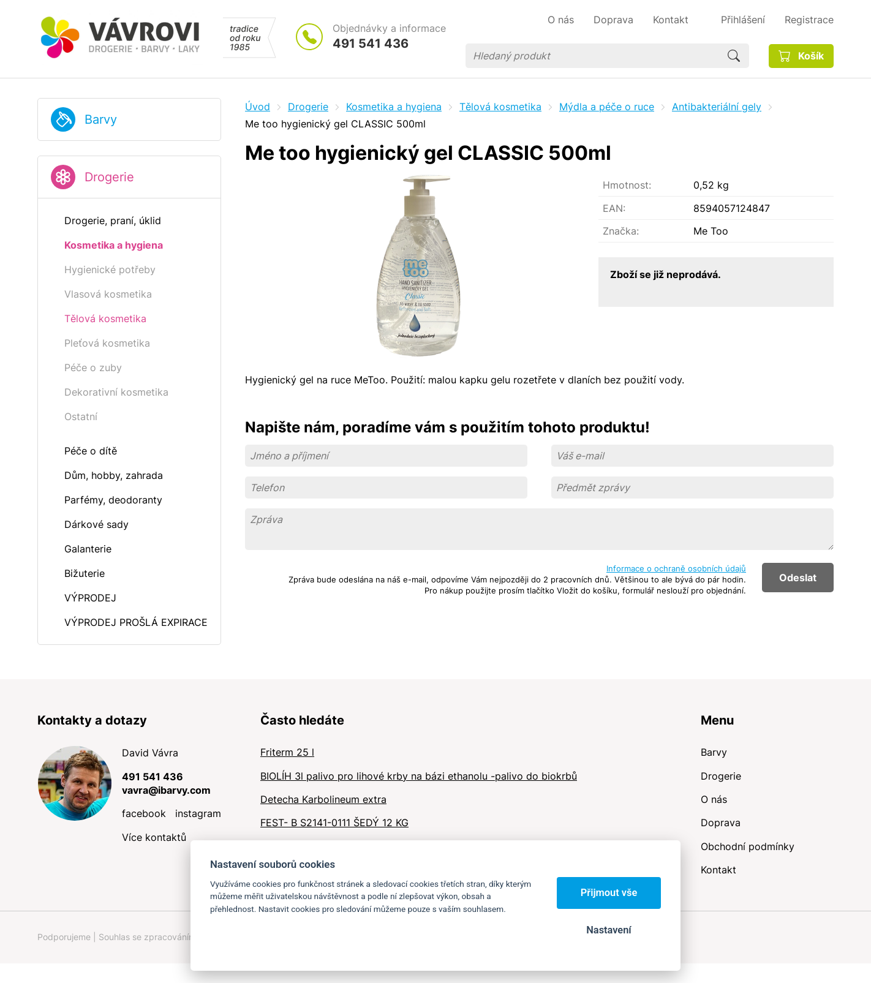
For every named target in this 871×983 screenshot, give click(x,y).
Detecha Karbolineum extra (323, 799)
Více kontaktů (154, 837)
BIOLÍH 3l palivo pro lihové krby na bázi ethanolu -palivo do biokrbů (418, 776)
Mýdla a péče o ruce (606, 106)
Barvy (101, 119)
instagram (198, 813)
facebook (144, 813)
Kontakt (718, 870)
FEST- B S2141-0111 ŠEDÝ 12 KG (334, 822)
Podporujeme (64, 937)
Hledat (733, 55)
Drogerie (109, 177)
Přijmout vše (609, 892)
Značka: (621, 231)
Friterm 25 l (287, 752)
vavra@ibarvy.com (166, 790)
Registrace (809, 19)
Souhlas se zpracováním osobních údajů (179, 937)
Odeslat (797, 577)
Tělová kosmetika (500, 106)
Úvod (257, 106)
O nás (714, 799)
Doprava (721, 822)
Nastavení (608, 930)
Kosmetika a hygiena (394, 106)
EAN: (614, 208)
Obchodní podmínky (747, 846)
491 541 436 (371, 43)
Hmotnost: (627, 185)
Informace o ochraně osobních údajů (676, 568)
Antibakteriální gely (716, 106)
